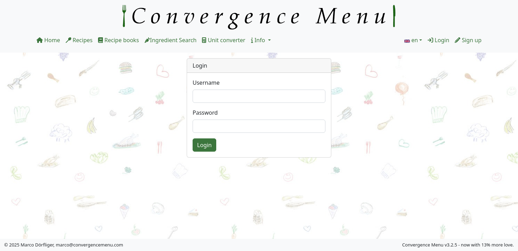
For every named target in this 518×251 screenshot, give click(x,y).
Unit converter (223, 40)
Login (438, 40)
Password (205, 112)
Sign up (468, 40)
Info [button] (259, 40)
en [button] (414, 40)
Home (48, 40)
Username (206, 82)
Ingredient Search (171, 40)
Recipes (79, 40)
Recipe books (118, 40)
